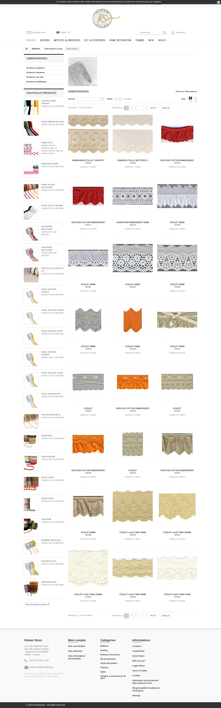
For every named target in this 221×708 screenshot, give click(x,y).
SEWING (104, 650)
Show (109, 99)
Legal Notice (138, 665)
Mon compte (77, 640)
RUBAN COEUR (47, 143)
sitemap (136, 695)
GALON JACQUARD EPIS (50, 394)
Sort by (71, 99)
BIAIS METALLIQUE (48, 561)
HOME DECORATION (108, 663)
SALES (103, 672)
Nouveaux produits (41, 93)
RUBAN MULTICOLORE (49, 164)
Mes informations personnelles (76, 657)
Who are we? (138, 660)
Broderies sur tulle (35, 77)
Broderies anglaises (36, 68)
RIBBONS (36, 49)
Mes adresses (75, 651)
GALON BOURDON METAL (51, 415)
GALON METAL (46, 436)
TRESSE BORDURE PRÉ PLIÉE (52, 122)
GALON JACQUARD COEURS (52, 373)
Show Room (138, 656)
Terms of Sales (139, 670)
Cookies (136, 675)
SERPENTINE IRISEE (49, 582)
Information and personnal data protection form (145, 681)
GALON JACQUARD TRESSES (52, 310)
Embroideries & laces (54, 49)
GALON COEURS (47, 477)
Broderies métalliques (37, 82)
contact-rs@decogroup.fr (41, 667)
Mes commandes (76, 646)
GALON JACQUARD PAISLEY (52, 331)
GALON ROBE (46, 519)
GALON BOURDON (48, 457)
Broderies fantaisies (36, 72)
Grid (190, 99)
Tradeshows (138, 651)
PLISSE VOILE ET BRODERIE (52, 206)
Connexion (178, 32)
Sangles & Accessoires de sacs (113, 677)
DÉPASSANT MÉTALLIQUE (51, 540)
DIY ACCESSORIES (108, 659)
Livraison (136, 646)
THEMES (104, 667)
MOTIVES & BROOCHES (110, 655)
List (195, 99)
